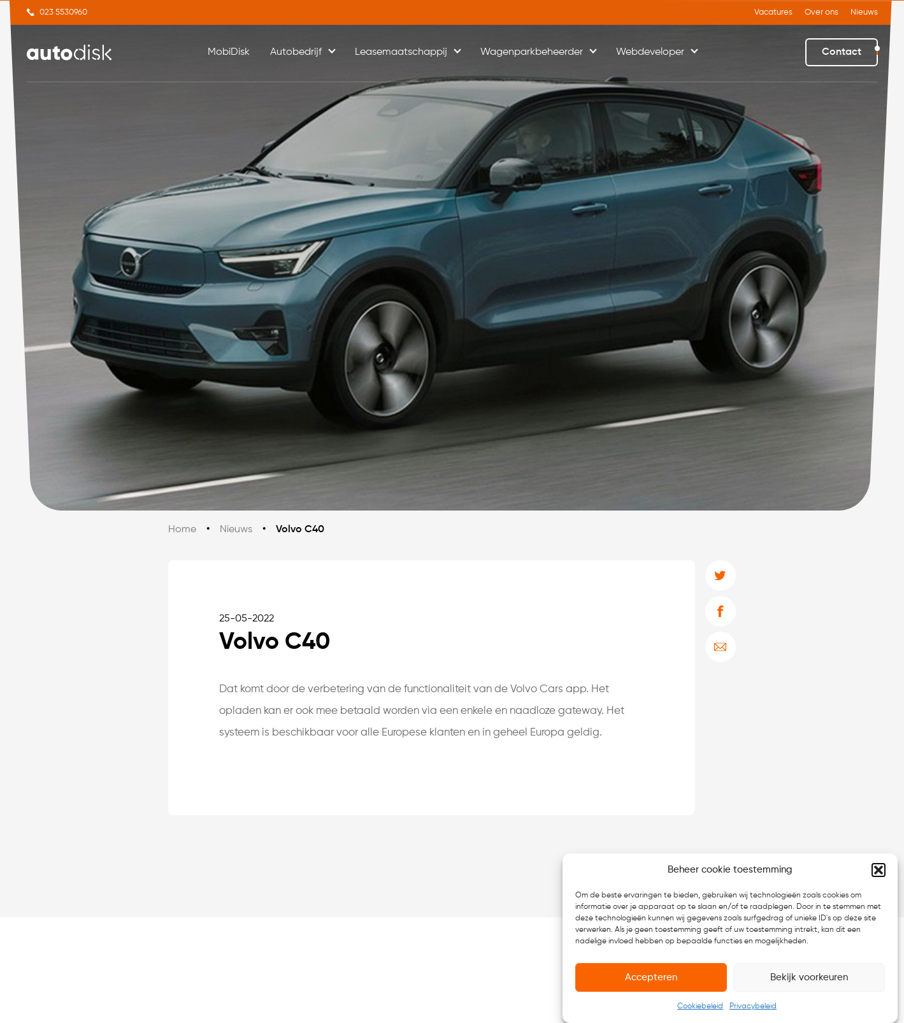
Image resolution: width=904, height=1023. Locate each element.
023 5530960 (63, 12)
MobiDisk (229, 52)
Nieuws (864, 12)
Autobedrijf (296, 52)
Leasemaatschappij (401, 52)
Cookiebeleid (700, 1008)
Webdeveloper (650, 52)
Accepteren (651, 979)
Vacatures (773, 12)
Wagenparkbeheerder (531, 52)
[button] (878, 872)
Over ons (821, 12)
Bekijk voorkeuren (809, 979)
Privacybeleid (753, 1008)
